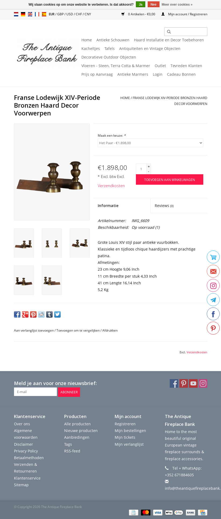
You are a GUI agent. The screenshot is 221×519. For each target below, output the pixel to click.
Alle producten (77, 423)
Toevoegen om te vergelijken (78, 330)
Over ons (22, 423)
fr (37, 14)
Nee (154, 4)
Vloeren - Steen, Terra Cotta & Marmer (115, 65)
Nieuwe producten (81, 430)
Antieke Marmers (132, 74)
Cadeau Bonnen (181, 74)
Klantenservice (27, 477)
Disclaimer (23, 443)
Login (157, 74)
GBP (60, 14)
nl (16, 14)
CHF (79, 14)
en (30, 14)
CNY (88, 14)
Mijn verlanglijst (129, 443)
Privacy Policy (26, 450)
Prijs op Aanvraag (97, 74)
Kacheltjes (90, 48)
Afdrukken (110, 330)
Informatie (108, 205)
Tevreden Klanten (186, 65)
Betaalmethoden (29, 457)
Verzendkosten (111, 185)
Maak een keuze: (112, 135)
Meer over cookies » (177, 4)
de (23, 14)
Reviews (164, 205)
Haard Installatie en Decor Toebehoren (169, 39)
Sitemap (21, 484)
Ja (140, 4)
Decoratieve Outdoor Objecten (108, 57)
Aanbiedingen (76, 437)
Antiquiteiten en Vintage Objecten (149, 48)
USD (70, 14)
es (44, 14)
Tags (68, 443)
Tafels (109, 48)
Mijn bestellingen (130, 430)
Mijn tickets (125, 437)
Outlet (160, 65)
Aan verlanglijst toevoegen (34, 330)
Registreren (125, 423)
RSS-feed (72, 450)
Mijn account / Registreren (184, 14)
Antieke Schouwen (112, 39)
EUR (52, 14)
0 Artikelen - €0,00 (138, 14)
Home (86, 39)
